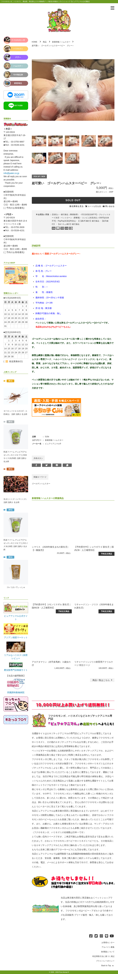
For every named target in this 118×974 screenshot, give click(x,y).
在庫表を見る (78, 206)
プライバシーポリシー (105, 961)
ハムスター (65, 42)
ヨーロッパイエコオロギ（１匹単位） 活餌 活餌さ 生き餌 (16, 412)
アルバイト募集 (108, 947)
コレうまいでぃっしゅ (16, 587)
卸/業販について (107, 952)
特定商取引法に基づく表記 (103, 956)
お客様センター (108, 942)
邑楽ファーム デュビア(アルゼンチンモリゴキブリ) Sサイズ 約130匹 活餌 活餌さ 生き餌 (16, 545)
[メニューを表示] (112, 8)
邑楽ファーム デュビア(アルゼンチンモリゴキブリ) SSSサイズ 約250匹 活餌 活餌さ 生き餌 (15, 457)
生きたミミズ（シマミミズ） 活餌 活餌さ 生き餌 (16, 500)
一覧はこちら (102, 680)
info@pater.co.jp (11, 173)
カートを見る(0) (94, 206)
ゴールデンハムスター (41, 484)
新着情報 (55, 42)
